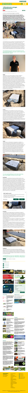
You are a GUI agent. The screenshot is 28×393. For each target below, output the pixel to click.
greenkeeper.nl (9, 390)
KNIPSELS (4, 340)
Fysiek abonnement (13, 373)
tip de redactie (7, 267)
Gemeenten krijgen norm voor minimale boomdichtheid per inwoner (21, 342)
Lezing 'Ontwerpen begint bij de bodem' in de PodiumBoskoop (10, 319)
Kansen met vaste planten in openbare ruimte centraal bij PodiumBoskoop (10, 331)
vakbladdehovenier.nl (22, 390)
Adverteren (12, 386)
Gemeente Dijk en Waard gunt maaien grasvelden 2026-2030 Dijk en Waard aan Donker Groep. (19, 319)
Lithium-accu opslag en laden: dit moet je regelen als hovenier (21, 354)
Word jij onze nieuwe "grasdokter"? (9, 309)
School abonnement (13, 381)
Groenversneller (13, 375)
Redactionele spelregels (14, 382)
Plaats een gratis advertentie (18, 297)
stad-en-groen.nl (13, 390)
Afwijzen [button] (16, 199)
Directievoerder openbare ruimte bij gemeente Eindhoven (9, 301)
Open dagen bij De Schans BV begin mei (10, 328)
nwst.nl (19, 391)
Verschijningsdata (13, 387)
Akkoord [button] (22, 199)
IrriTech (11, 19)
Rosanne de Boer (5, 11)
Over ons (12, 374)
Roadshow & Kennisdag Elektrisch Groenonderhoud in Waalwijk (10, 323)
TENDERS (15, 317)
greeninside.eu (16, 391)
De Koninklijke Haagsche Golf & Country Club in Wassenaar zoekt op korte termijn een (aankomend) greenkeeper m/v (10, 297)
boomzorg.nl (17, 390)
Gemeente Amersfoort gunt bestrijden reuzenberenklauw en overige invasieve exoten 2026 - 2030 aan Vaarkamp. (19, 330)
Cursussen (12, 377)
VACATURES (5, 294)
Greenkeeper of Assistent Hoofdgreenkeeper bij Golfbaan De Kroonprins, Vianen (9, 306)
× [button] (25, 192)
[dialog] (14, 196)
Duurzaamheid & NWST (14, 376)
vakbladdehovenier (22, 378)
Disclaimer (12, 384)
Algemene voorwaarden (14, 383)
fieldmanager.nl (4, 390)
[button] (5, 199)
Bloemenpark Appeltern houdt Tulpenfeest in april (9, 325)
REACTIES (4, 260)
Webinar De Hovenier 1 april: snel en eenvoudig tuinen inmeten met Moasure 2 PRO (21, 351)
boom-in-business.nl (10, 391)
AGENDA (4, 317)
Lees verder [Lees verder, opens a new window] (12, 197)
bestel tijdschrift (7, 265)
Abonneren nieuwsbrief (13, 379)
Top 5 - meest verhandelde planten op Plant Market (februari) (21, 345)
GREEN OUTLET (17, 294)
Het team (12, 380)
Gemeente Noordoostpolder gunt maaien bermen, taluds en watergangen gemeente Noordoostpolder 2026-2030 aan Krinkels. (19, 333)
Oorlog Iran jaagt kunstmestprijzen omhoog (21, 348)
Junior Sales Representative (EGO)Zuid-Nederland (9, 303)
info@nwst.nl (21, 373)
